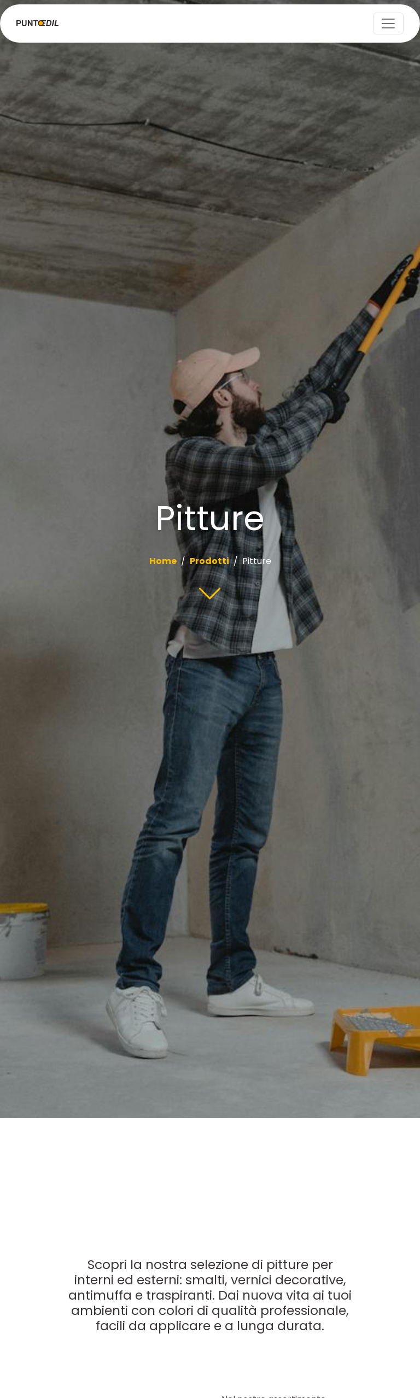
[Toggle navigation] (388, 23)
